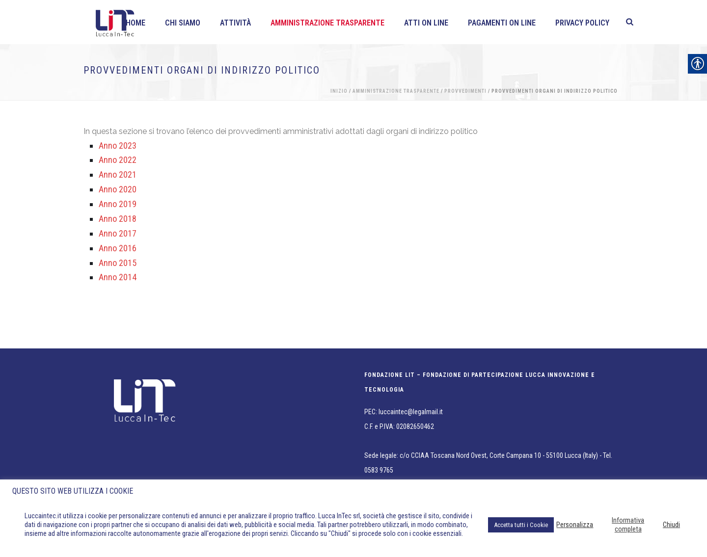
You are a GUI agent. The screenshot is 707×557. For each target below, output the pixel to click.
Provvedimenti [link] (465, 91)
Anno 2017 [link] (117, 233)
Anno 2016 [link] (117, 248)
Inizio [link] (339, 91)
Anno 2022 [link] (117, 160)
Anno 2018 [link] (117, 218)
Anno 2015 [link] (117, 263)
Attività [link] (235, 22)
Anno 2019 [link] (117, 204)
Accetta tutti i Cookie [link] (521, 525)
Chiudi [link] (671, 524)
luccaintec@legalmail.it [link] (411, 412)
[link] (629, 22)
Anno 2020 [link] (117, 189)
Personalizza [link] (574, 524)
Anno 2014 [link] (117, 277)
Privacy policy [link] (582, 22)
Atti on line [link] (426, 22)
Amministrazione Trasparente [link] (327, 22)
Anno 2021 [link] (117, 174)
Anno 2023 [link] (117, 145)
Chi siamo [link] (182, 22)
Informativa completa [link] (628, 524)
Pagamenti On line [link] (502, 22)
